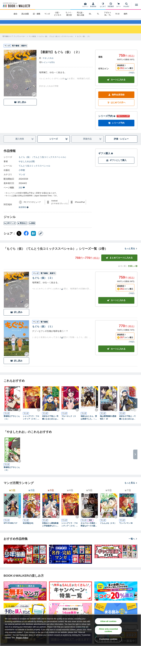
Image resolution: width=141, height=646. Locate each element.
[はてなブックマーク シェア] (33, 237)
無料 (125, 14)
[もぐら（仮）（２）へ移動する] (84, 40)
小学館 (22, 174)
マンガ (47, 14)
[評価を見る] (47, 66)
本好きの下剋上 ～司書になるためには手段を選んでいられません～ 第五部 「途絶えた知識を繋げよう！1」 (127, 421)
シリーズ (58, 143)
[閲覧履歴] (111, 5)
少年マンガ (9, 227)
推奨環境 (24, 211)
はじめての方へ (116, 106)
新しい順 (132, 270)
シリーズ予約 (106, 120)
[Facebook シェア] (26, 237)
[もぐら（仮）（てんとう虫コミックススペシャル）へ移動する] (56, 40)
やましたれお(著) (27, 165)
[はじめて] (103, 5)
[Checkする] (34, 98)
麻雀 (32, 227)
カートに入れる (116, 84)
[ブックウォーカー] (16, 5)
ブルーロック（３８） (68, 421)
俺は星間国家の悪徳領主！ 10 (108, 421)
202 (22, 192)
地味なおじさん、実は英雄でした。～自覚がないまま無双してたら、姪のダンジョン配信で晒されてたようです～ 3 (89, 421)
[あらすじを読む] (66, 80)
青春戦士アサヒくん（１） (12, 421)
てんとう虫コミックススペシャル (34, 170)
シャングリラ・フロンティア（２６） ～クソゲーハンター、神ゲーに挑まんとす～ (31, 421)
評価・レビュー (121, 143)
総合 (15, 14)
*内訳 (131, 77)
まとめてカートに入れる (119, 262)
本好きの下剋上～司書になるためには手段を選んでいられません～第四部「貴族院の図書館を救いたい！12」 (50, 421)
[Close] (137, 630)
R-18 (117, 14)
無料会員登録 (116, 99)
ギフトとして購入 (116, 164)
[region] (70, 630)
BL (90, 14)
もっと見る (130, 252)
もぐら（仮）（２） (43, 282)
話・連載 (36, 14)
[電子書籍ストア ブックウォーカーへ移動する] (13, 40)
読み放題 (25, 14)
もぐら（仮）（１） (43, 330)
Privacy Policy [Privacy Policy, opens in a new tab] (22, 638)
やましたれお (48, 62)
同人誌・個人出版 (80, 14)
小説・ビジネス (57, 14)
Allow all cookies (108, 621)
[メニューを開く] (136, 5)
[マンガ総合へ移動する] (32, 40)
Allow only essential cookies (108, 630)
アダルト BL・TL (107, 14)
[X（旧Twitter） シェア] (19, 237)
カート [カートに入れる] (116, 304)
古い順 (122, 270)
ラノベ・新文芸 (69, 14)
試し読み (20, 106)
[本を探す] (126, 5)
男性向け (22, 227)
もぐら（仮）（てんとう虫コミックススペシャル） (43, 161)
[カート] (119, 5)
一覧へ (133, 543)
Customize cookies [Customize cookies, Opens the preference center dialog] (108, 639)
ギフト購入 (105, 157)
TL (98, 14)
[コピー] (40, 237)
